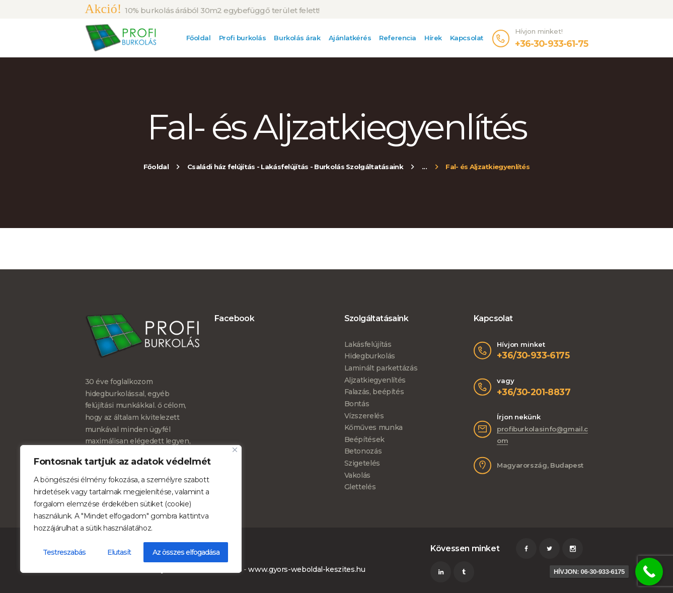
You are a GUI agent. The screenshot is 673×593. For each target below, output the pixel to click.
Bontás (356, 403)
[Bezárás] (235, 450)
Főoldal (156, 167)
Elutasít (119, 552)
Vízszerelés (364, 415)
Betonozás (363, 451)
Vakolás (357, 475)
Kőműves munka (373, 427)
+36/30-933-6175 (533, 355)
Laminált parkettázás (381, 368)
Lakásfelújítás (368, 344)
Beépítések (364, 439)
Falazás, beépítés (374, 391)
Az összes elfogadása (186, 552)
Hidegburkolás (369, 355)
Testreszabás (64, 552)
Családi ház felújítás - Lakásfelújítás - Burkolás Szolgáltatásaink (295, 167)
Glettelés (360, 486)
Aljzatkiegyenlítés (375, 380)
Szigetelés (362, 463)
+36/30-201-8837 (533, 392)
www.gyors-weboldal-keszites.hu (306, 569)
